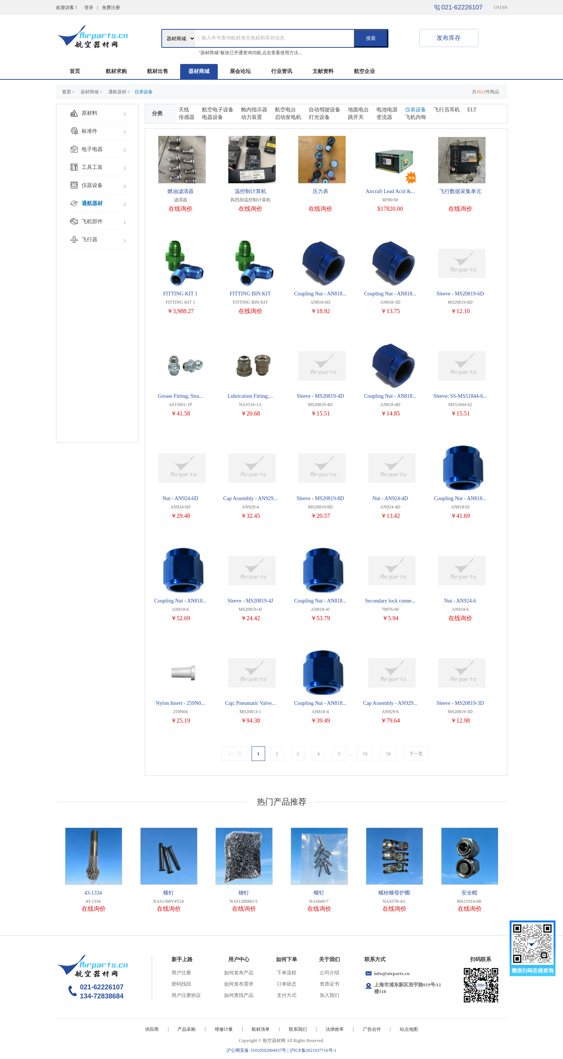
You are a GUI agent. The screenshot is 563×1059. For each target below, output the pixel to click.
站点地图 (409, 1029)
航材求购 (116, 71)
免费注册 (111, 7)
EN (504, 7)
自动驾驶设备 (324, 110)
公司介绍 (329, 972)
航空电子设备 (218, 110)
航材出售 (157, 71)
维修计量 (224, 1029)
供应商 (152, 1029)
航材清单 (261, 1029)
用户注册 (181, 972)
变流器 (384, 117)
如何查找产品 (238, 995)
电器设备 (212, 117)
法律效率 (335, 1029)
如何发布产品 (238, 972)
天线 (184, 110)
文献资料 (323, 71)
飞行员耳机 (447, 110)
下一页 (416, 753)
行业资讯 (281, 71)
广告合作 (372, 1029)
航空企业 (364, 71)
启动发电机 (288, 117)
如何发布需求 (238, 984)
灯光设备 (319, 117)
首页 (75, 71)
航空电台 (285, 110)
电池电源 (387, 110)
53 (365, 753)
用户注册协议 (186, 995)
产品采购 (187, 1029)
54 (388, 753)
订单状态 (286, 984)
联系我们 (298, 1029)
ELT (472, 110)
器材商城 (198, 71)
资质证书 (329, 984)
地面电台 (358, 110)
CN (496, 7)
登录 (88, 7)
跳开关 (356, 117)
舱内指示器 (254, 110)
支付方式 (286, 995)
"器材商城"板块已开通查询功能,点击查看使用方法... (250, 52)
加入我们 (329, 995)
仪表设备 (415, 110)
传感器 (186, 117)
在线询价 (180, 208)
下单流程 (286, 972)
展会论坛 (240, 71)
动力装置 (251, 117)
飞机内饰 (415, 117)
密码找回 (181, 984)
